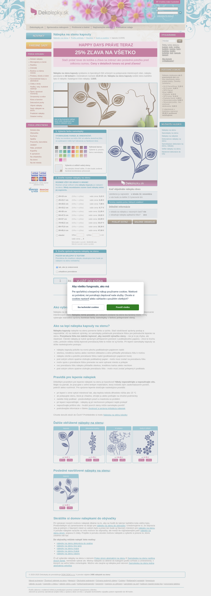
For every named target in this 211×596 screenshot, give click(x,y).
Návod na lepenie (36, 580)
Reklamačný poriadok (135, 580)
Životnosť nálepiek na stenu (56, 580)
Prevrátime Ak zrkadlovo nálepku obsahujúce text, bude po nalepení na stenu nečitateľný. (79, 258)
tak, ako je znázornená (68, 267)
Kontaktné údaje (124, 27)
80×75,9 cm (63, 227)
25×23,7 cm (63, 200)
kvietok (165, 47)
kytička (177, 47)
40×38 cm (63, 211)
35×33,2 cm (63, 208)
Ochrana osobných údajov (106, 580)
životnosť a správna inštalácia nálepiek (107, 408)
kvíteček (165, 53)
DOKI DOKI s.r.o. (68, 575)
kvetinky (165, 49)
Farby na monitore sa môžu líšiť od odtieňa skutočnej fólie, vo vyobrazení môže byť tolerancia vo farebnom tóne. (79, 138)
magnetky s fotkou (50, 584)
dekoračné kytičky (92, 428)
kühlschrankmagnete (85, 584)
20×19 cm (63, 196)
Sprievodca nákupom (57, 27)
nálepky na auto (35, 584)
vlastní (61, 235)
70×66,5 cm (63, 223)
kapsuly (66, 476)
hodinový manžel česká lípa (151, 584)
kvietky (172, 51)
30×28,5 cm (63, 204)
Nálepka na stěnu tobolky (115, 415)
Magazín (71, 580)
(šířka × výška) (78, 196)
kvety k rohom (145, 428)
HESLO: (154, 13)
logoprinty (100, 584)
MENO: (154, 8)
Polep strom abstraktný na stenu (109, 558)
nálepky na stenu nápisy (68, 553)
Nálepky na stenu (60, 38)
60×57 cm (63, 219)
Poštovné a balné (81, 27)
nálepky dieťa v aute (67, 584)
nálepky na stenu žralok (68, 551)
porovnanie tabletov (172, 584)
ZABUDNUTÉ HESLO (165, 16)
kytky (171, 47)
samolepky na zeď (131, 584)
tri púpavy (118, 428)
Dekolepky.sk (36, 27)
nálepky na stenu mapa (68, 548)
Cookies (122, 580)
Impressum (150, 580)
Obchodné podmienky (85, 580)
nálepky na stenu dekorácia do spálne (75, 543)
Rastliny (89, 38)
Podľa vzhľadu (77, 38)
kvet (171, 53)
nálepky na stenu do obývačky (111, 525)
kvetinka (165, 51)
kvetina (172, 49)
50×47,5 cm (63, 215)
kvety (178, 49)
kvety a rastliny (102, 38)
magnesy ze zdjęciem (113, 584)
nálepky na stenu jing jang (69, 546)
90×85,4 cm (63, 230)
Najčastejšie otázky (103, 27)
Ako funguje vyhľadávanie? (168, 60)
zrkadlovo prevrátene (68, 272)
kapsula (66, 428)
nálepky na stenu (90, 422)
